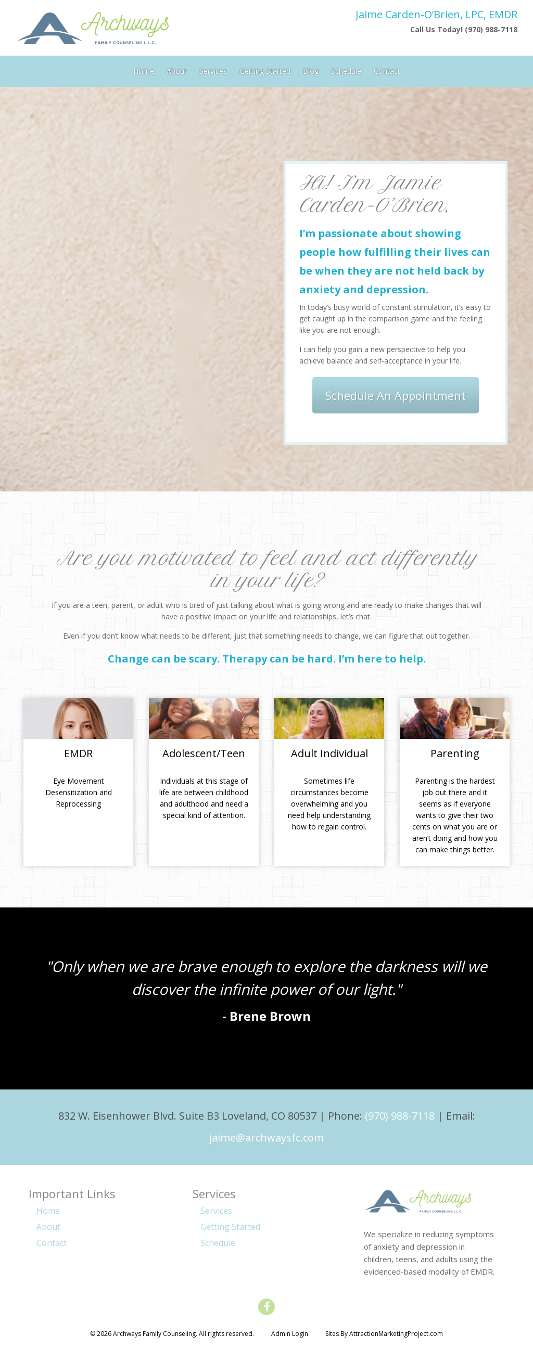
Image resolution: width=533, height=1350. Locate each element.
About (177, 69)
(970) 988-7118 (400, 1116)
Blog (311, 69)
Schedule (346, 69)
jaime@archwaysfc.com (266, 1138)
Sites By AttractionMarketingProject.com (384, 1333)
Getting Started (264, 69)
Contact (387, 69)
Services (213, 69)
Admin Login (289, 1333)
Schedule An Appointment (395, 395)
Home (143, 69)
